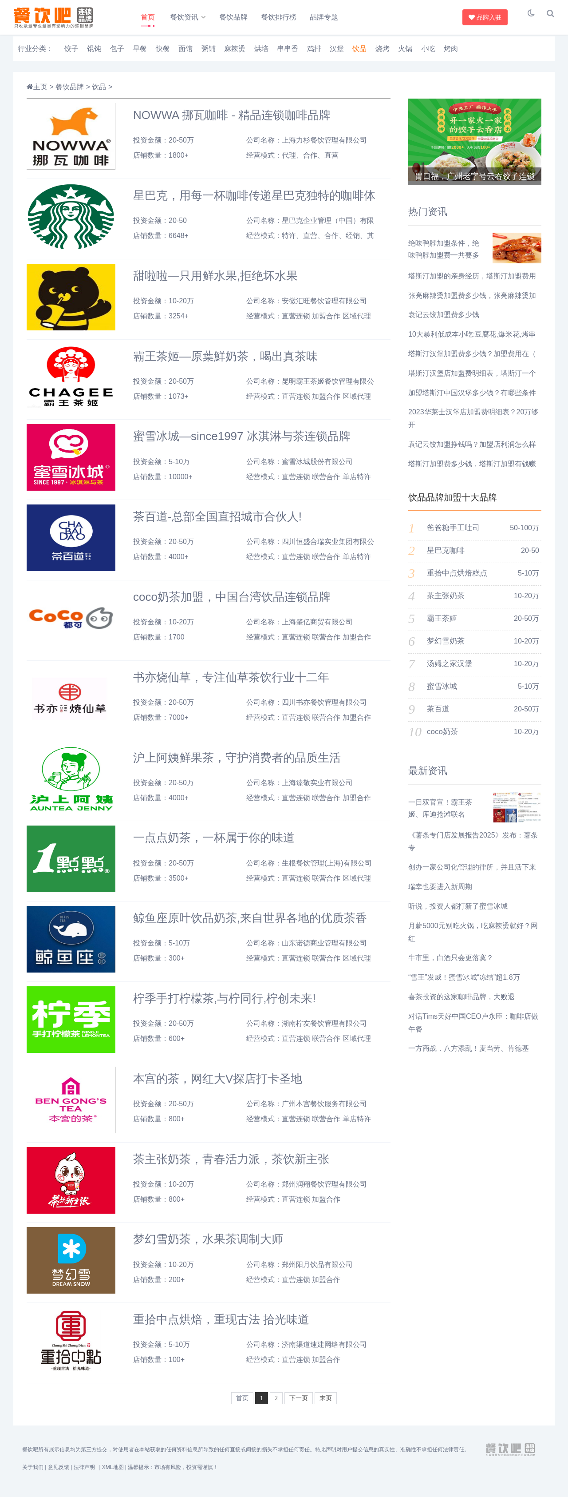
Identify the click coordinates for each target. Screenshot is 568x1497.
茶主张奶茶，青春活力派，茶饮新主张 (231, 1166)
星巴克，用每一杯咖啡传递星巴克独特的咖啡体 (254, 202)
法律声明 (84, 1475)
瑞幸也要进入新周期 (440, 894)
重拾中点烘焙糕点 (457, 580)
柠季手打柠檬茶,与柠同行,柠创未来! (224, 1005)
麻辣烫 (234, 56)
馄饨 (94, 56)
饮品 (359, 56)
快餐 (163, 56)
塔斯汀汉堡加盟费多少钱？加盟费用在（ (472, 361)
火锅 (405, 56)
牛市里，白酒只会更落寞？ (450, 965)
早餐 (140, 56)
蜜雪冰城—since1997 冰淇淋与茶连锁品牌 (242, 443)
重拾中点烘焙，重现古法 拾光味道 (221, 1327)
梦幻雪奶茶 (446, 648)
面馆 (185, 56)
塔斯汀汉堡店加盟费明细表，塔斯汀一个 (472, 380)
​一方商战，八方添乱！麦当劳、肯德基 (468, 1056)
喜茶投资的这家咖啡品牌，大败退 (461, 1004)
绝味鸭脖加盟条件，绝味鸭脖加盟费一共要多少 (443, 262)
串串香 (287, 56)
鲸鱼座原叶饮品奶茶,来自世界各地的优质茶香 (250, 925)
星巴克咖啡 (446, 558)
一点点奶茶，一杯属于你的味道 (214, 845)
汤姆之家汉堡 (449, 671)
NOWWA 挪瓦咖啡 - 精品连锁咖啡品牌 (232, 122)
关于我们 (32, 1475)
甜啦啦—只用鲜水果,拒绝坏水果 (215, 283)
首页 (148, 17)
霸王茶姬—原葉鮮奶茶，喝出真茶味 (225, 363)
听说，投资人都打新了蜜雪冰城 (458, 913)
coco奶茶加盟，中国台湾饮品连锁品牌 (232, 604)
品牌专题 (327, 17)
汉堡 (337, 56)
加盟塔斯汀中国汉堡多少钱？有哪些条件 (472, 400)
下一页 (298, 1405)
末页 (326, 1405)
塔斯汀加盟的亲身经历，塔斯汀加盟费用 (472, 283)
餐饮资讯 (185, 17)
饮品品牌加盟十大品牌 (452, 504)
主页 (40, 94)
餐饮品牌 (236, 17)
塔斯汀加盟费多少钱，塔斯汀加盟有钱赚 (472, 471)
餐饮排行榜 (282, 17)
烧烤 (382, 56)
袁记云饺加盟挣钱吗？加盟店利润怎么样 (472, 451)
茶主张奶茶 (446, 603)
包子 (117, 56)
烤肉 (451, 56)
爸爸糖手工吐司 (453, 535)
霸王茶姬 (442, 626)
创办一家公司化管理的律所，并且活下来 (472, 874)
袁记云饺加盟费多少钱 (443, 322)
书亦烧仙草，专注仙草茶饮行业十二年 (231, 684)
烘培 (261, 56)
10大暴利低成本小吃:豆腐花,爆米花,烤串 (472, 341)
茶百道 (438, 716)
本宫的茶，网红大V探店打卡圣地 (217, 1085)
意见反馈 (58, 1475)
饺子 (71, 56)
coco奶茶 (442, 739)
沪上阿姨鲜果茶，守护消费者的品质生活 (237, 764)
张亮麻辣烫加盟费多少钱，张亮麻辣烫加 (472, 302)
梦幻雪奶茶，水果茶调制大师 (208, 1246)
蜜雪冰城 (442, 694)
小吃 (428, 56)
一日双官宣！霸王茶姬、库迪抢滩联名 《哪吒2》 (440, 821)
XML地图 (113, 1475)
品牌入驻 (485, 17)
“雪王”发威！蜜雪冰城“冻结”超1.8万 (464, 985)
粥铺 (208, 56)
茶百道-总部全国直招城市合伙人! (217, 524)
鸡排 (314, 56)
